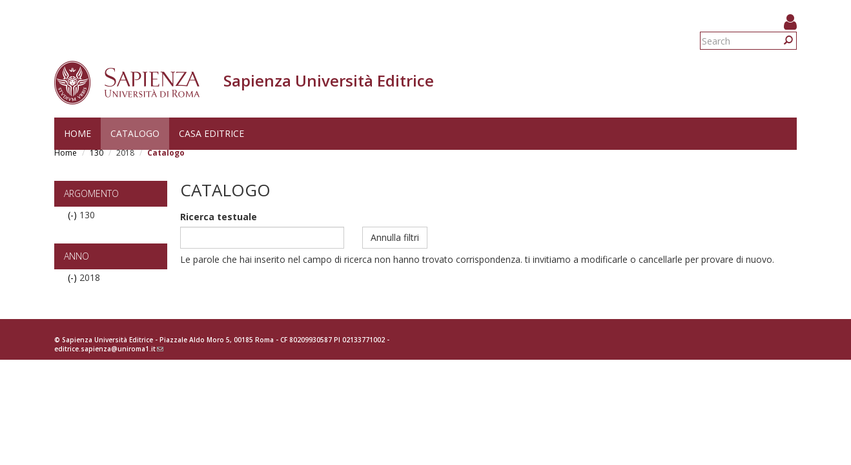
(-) (73, 215)
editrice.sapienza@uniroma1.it (108, 348)
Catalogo (134, 133)
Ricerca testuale (218, 217)
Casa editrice (211, 133)
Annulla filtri (395, 237)
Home (77, 133)
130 (96, 152)
